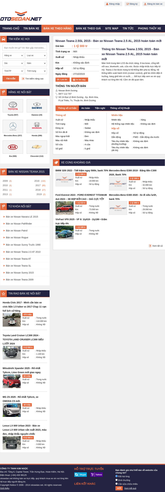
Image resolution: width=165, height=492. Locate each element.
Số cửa (59, 144)
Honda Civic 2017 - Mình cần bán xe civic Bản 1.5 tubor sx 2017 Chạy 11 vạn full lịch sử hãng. (24, 306)
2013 (5, 194)
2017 (38, 185)
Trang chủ (10, 28)
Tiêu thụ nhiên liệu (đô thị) (120, 149)
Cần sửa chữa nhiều (126, 484)
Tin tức (128, 28)
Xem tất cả (157, 246)
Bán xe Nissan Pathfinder (19, 223)
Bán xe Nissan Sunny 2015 (20, 272)
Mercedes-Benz (10, 135)
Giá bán (59, 46)
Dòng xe (59, 128)
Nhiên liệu (116, 120)
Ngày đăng (61, 74)
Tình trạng (60, 124)
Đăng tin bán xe (154, 4)
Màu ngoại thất (62, 136)
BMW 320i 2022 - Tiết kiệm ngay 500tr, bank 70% (81, 170)
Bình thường (122, 480)
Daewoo (35, 115)
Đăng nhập (114, 4)
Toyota (10, 115)
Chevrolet (34, 156)
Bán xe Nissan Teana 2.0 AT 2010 (23, 252)
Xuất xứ (25, 318)
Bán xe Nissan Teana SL (18, 265)
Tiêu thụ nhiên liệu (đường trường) (120, 142)
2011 (5, 189)
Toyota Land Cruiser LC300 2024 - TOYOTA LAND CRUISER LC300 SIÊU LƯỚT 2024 (23, 339)
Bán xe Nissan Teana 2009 (19, 279)
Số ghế (58, 148)
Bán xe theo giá (88, 28)
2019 (39, 194)
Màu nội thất (61, 140)
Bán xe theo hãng (57, 28)
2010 (5, 185)
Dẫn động (116, 137)
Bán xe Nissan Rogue (17, 237)
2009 (5, 181)
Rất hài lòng (122, 476)
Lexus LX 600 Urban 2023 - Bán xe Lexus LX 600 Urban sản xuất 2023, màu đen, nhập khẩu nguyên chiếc (25, 429)
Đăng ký (134, 4)
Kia (10, 156)
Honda (34, 135)
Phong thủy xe (149, 28)
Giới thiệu (4, 488)
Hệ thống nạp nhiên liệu (122, 124)
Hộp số (25, 324)
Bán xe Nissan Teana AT (18, 258)
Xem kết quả (130, 488)
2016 (36, 181)
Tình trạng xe (62, 51)
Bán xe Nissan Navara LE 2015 (22, 216)
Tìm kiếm (10, 78)
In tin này (81, 79)
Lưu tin (63, 79)
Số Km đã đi (61, 132)
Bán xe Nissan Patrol (17, 230)
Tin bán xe (31, 28)
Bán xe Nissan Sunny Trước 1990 (23, 244)
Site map (111, 28)
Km (23, 321)
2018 (38, 189)
